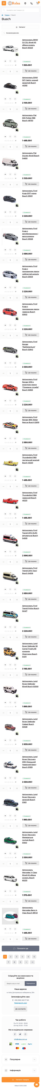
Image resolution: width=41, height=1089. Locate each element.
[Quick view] (5, 61)
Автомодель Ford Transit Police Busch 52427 (30, 608)
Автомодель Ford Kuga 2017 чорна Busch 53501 (29, 193)
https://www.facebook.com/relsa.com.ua (14, 1034)
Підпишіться (30, 983)
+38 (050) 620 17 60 (21, 1000)
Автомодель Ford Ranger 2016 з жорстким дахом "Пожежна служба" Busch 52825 (30, 384)
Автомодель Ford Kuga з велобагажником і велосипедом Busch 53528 (30, 233)
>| (32, 962)
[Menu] (4, 3)
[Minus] (3, 71)
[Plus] (17, 71)
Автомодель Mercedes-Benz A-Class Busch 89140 (30, 910)
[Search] (4, 10)
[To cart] (30, 71)
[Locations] (25, 3)
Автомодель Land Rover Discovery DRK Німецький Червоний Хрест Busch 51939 (29, 762)
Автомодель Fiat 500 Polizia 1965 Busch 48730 (29, 118)
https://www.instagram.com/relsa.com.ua (25, 1034)
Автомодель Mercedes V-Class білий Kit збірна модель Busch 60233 (29, 875)
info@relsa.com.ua (20, 1039)
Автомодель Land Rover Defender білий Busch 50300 (30, 684)
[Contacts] (31, 3)
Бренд (7, 15)
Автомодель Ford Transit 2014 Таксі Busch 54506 (29, 570)
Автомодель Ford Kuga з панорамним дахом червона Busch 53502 (30, 309)
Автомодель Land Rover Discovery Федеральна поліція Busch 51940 (29, 837)
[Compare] (15, 61)
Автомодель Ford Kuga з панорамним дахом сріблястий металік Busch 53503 (30, 271)
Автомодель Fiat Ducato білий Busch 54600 (30, 155)
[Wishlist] (10, 61)
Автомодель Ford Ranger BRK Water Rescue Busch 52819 (30, 419)
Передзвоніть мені (20, 1003)
